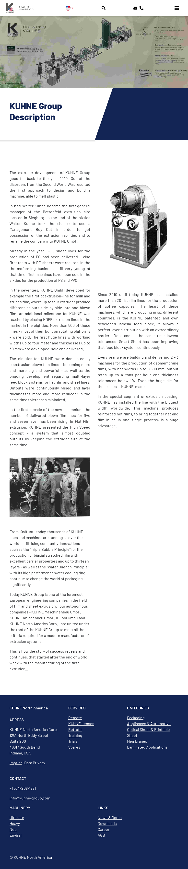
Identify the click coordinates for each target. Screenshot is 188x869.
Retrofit (75, 729)
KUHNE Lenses (81, 723)
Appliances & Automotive (149, 723)
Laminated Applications (147, 747)
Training (75, 735)
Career (103, 829)
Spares (74, 747)
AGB (101, 835)
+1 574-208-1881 (23, 788)
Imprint (16, 762)
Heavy (15, 823)
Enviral (16, 835)
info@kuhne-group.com (30, 798)
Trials (73, 741)
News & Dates (110, 817)
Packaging (136, 717)
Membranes (137, 741)
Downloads (107, 823)
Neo (13, 829)
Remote (75, 717)
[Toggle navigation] (176, 8)
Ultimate (17, 817)
